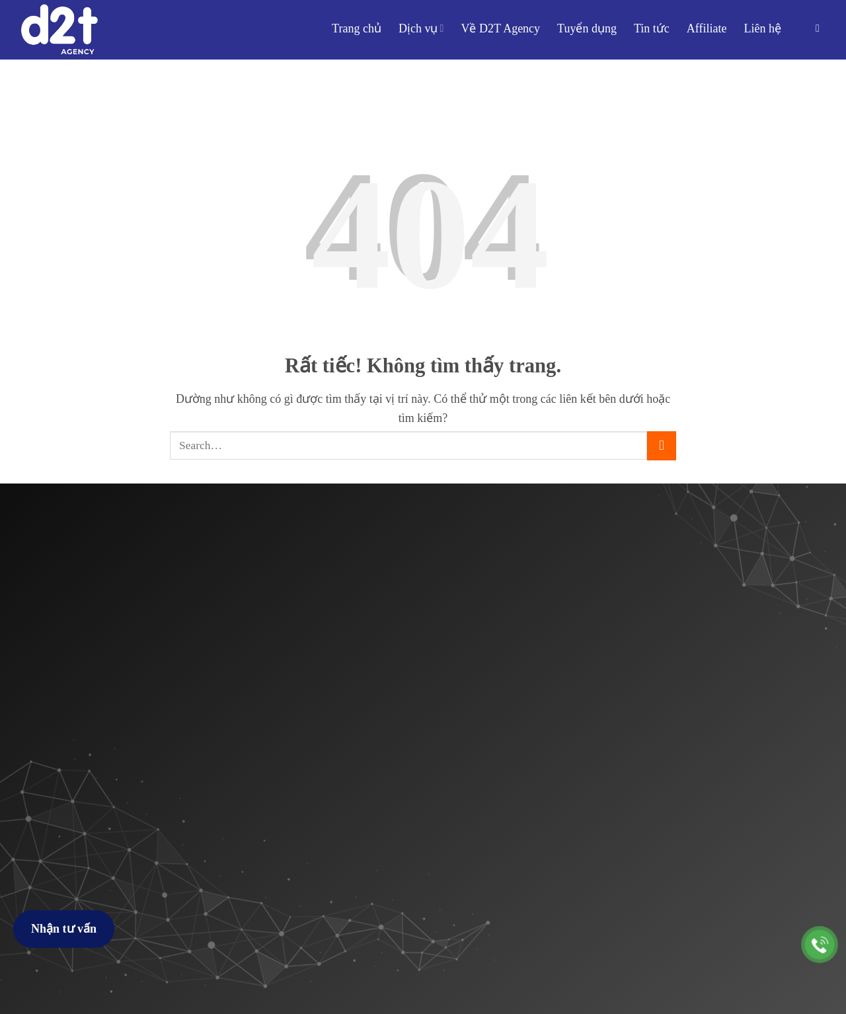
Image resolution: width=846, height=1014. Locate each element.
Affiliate (707, 28)
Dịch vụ (421, 28)
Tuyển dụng (587, 28)
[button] (821, 28)
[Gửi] (661, 445)
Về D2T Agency (500, 28)
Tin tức (652, 28)
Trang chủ (356, 28)
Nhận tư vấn (63, 928)
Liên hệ (763, 28)
